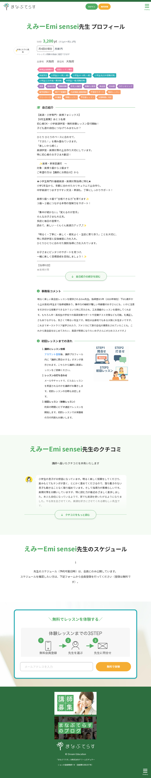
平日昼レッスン (88, 97)
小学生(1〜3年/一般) (60, 75)
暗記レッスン (114, 92)
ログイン (91, 6)
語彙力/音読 (90, 86)
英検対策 (51, 86)
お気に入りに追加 (23, 50)
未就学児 (43, 75)
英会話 (103, 86)
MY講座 (58, 97)
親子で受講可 (61, 92)
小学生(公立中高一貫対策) (50, 80)
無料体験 (104, 6)
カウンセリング (126, 86)
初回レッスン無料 (64, 69)
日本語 (112, 86)
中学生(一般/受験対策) (76, 80)
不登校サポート (97, 92)
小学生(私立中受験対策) (105, 75)
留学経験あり (45, 92)
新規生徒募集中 (46, 69)
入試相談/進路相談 (79, 92)
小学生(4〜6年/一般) (82, 75)
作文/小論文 (76, 86)
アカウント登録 (52, 354)
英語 (41, 86)
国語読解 (63, 86)
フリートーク (45, 97)
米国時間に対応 (105, 97)
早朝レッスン (71, 97)
